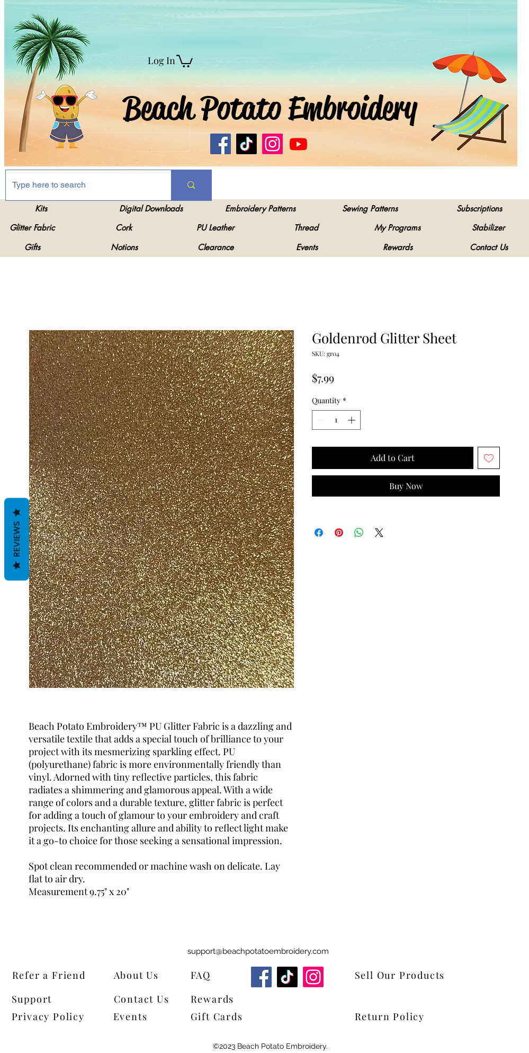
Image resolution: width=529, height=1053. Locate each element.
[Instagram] (272, 144)
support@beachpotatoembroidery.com (258, 951)
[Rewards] (220, 999)
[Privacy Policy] (51, 1017)
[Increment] (352, 420)
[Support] (39, 999)
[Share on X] (379, 532)
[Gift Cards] (243, 1017)
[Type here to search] (80, 185)
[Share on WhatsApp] (359, 532)
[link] (184, 60)
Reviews (17, 539)
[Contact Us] (146, 999)
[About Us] (143, 975)
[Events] (137, 1017)
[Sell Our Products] (407, 975)
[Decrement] (320, 420)
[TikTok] (246, 144)
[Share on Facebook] (318, 532)
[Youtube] (298, 144)
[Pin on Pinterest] (339, 532)
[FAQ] (204, 975)
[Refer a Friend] (64, 975)
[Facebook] (220, 144)
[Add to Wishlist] (489, 458)
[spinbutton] (336, 420)
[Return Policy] (407, 1017)
